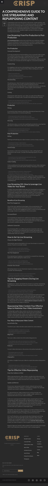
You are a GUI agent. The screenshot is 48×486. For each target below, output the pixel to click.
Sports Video (26, 450)
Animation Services (28, 453)
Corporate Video (27, 444)
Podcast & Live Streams (28, 458)
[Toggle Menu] (2, 2)
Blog (38, 455)
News (38, 458)
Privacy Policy (40, 449)
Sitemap (38, 441)
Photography (26, 461)
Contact (38, 452)
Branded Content (27, 441)
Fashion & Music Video (28, 447)
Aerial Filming (27, 456)
